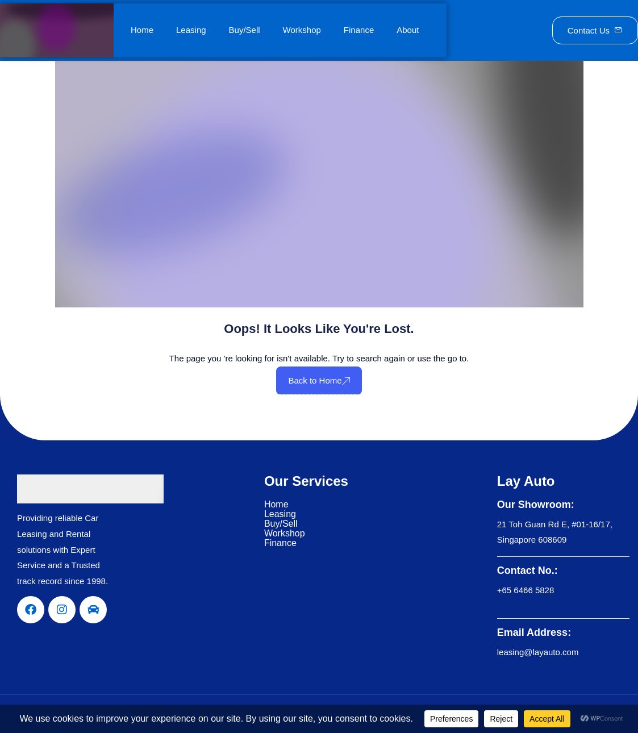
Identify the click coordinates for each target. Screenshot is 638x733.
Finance (359, 30)
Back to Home (318, 380)
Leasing (191, 30)
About (408, 30)
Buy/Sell (244, 30)
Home (142, 30)
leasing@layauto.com (538, 652)
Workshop (302, 30)
